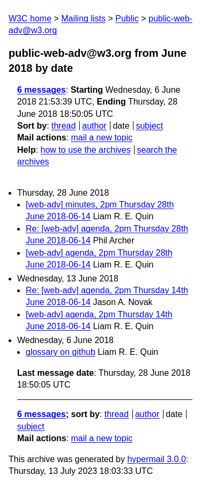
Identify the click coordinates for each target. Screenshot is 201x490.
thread (63, 125)
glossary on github (60, 352)
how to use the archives (86, 149)
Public (127, 18)
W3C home (30, 18)
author (94, 125)
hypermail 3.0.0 (156, 459)
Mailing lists (83, 18)
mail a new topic (101, 137)
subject (149, 125)
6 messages (41, 89)
